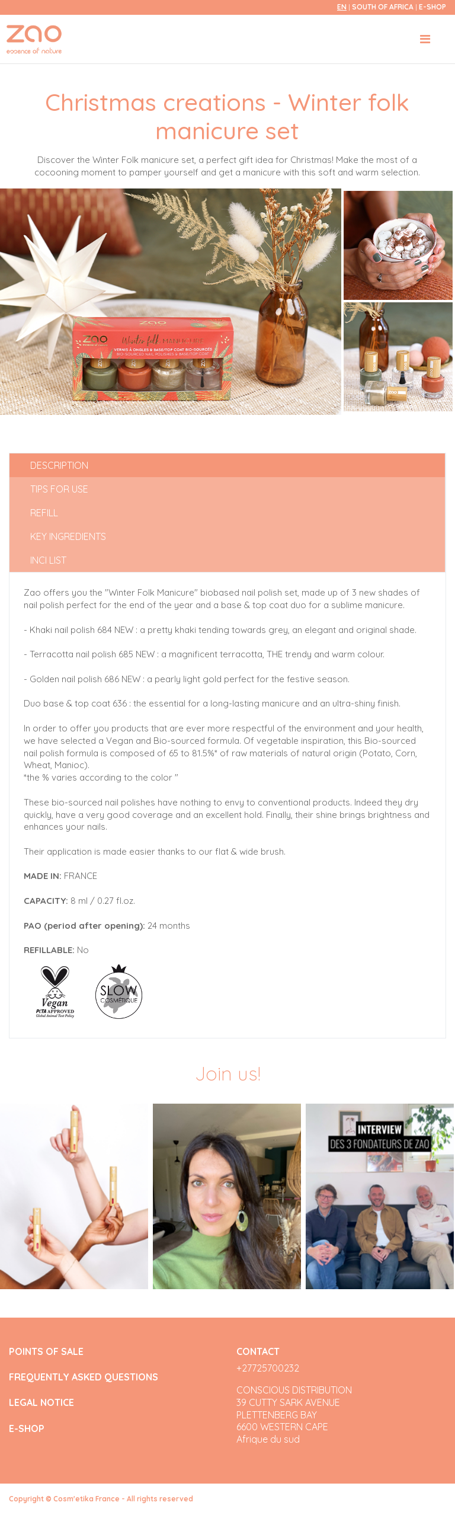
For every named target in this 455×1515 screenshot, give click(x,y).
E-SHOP (432, 6)
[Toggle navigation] (425, 39)
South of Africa (383, 6)
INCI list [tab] (48, 560)
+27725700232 (267, 1368)
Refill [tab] (44, 513)
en (342, 6)
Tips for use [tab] (59, 489)
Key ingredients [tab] (68, 536)
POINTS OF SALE (46, 1351)
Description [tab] (59, 465)
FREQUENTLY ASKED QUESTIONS (83, 1377)
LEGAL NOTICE (41, 1402)
